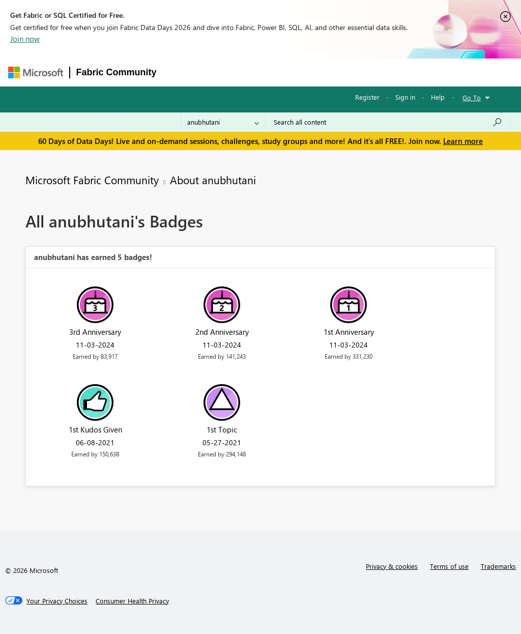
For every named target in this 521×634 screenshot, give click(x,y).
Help (438, 97)
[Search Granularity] (223, 122)
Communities (312, 72)
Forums (180, 72)
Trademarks (498, 566)
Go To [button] (471, 97)
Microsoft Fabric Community (92, 179)
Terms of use (449, 566)
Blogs (357, 72)
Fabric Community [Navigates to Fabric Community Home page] (116, 72)
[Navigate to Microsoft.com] (35, 72)
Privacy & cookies (392, 566)
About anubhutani (213, 179)
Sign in (405, 97)
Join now (25, 39)
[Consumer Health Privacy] (132, 601)
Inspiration (224, 72)
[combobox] (388, 122)
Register (367, 97)
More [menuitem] (392, 72)
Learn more (463, 141)
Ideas (266, 72)
